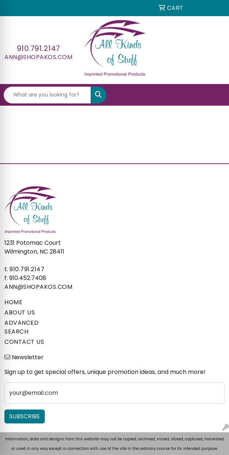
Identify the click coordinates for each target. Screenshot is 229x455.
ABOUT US (19, 312)
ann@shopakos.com (38, 57)
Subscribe (24, 416)
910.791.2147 (38, 48)
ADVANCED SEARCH (21, 327)
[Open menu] (214, 95)
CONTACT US (24, 342)
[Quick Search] (47, 95)
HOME (13, 302)
